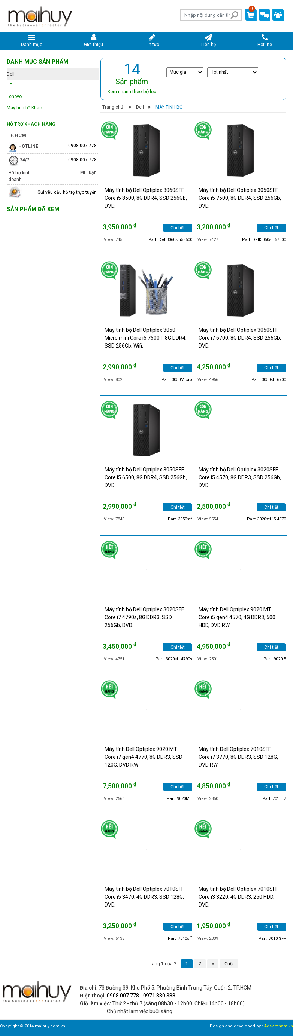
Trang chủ (112, 107)
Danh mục (31, 40)
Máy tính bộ (168, 107)
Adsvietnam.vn (278, 1026)
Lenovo (14, 96)
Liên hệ (208, 40)
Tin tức (152, 40)
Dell (140, 107)
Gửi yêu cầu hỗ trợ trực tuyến (67, 192)
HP (9, 85)
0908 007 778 (82, 145)
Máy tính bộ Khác (24, 107)
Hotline (264, 40)
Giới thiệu (93, 40)
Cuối (229, 963)
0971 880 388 (159, 996)
